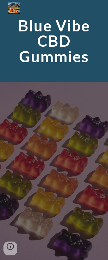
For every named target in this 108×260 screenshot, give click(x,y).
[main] (54, 41)
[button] (10, 248)
